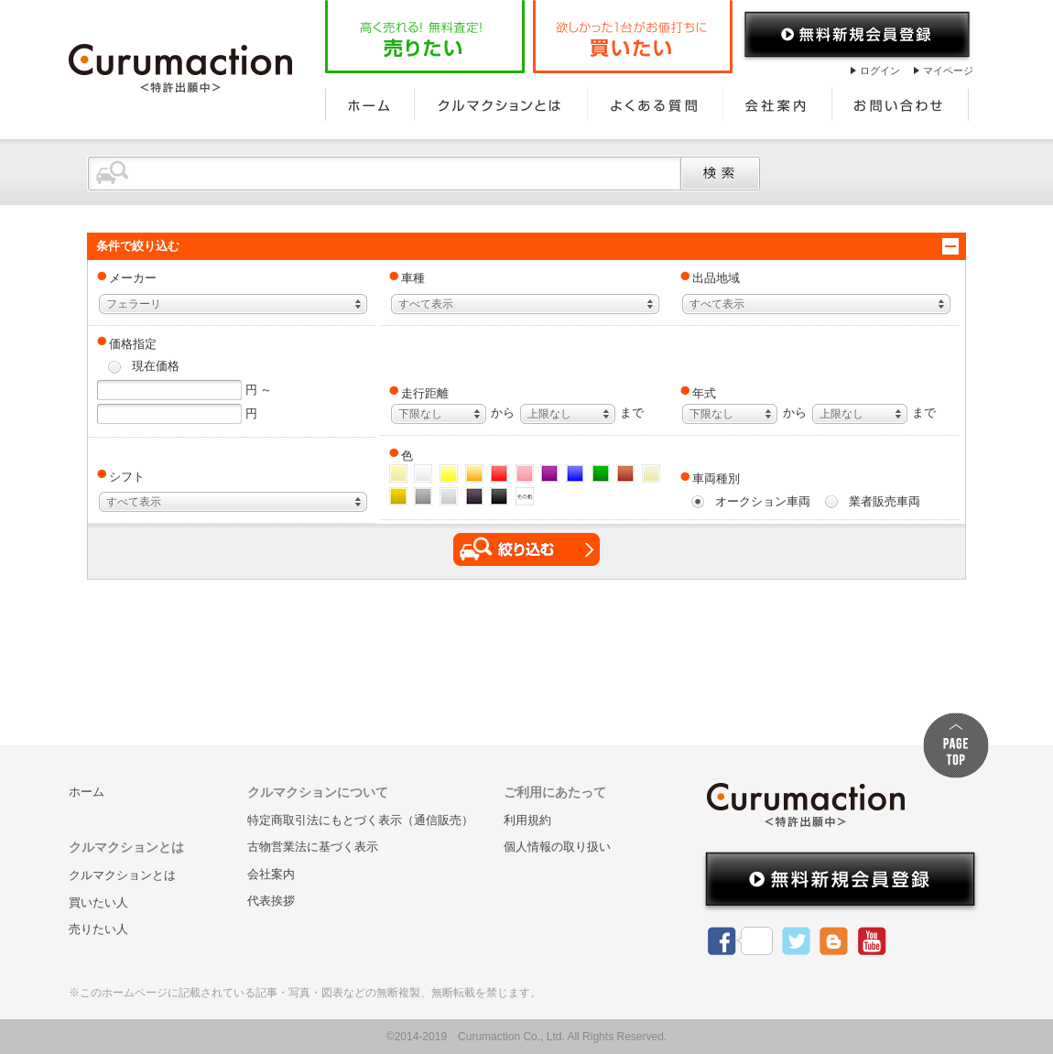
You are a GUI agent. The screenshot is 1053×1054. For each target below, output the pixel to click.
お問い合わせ (901, 104)
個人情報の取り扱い (557, 846)
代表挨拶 (271, 900)
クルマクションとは (501, 104)
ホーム (370, 104)
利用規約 (527, 820)
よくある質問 (655, 104)
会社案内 (778, 104)
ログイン (880, 70)
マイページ (948, 70)
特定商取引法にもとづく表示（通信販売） (360, 820)
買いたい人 (98, 902)
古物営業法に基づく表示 (312, 846)
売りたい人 (98, 929)
